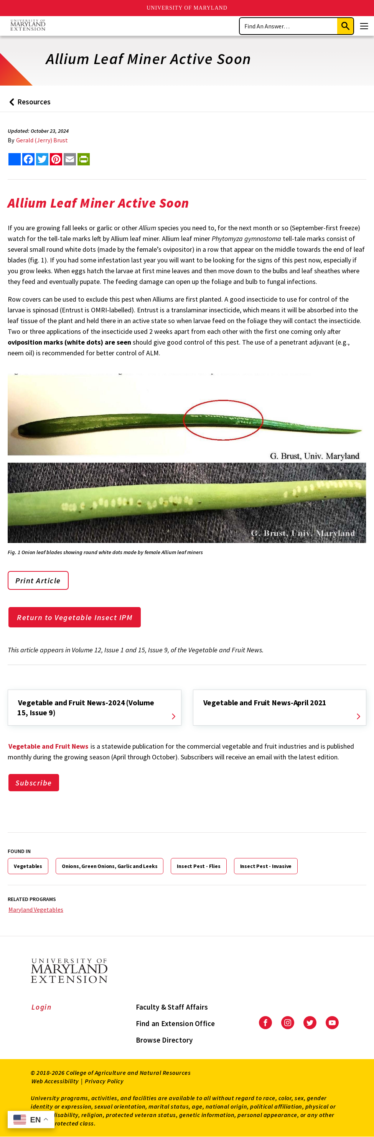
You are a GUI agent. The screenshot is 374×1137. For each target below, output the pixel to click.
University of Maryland (187, 8)
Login (41, 1007)
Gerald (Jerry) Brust (42, 140)
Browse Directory (164, 1040)
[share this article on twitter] (42, 159)
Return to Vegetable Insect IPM (74, 617)
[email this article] (70, 159)
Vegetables (28, 866)
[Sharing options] (14, 159)
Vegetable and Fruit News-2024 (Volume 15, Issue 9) (85, 707)
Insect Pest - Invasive (266, 866)
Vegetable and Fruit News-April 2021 (265, 702)
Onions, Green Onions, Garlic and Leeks (109, 866)
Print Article (38, 580)
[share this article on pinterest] (56, 159)
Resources (28, 104)
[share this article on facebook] (28, 159)
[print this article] (84, 159)
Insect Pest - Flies (198, 866)
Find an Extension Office (175, 1023)
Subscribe (33, 782)
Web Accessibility (55, 1081)
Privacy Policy (104, 1081)
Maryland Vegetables (35, 909)
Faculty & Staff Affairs (172, 1007)
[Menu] (364, 26)
